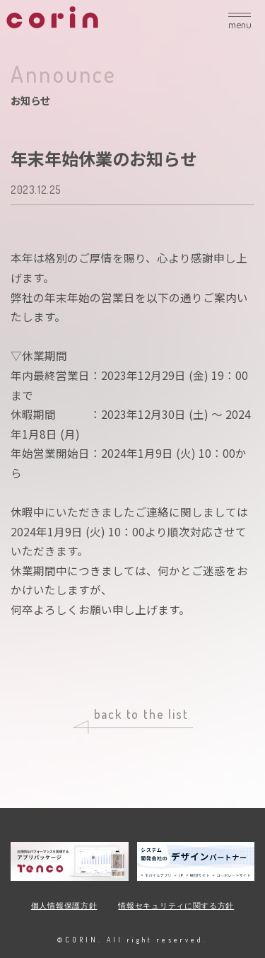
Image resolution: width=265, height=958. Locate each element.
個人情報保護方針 (64, 906)
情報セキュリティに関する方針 (176, 906)
